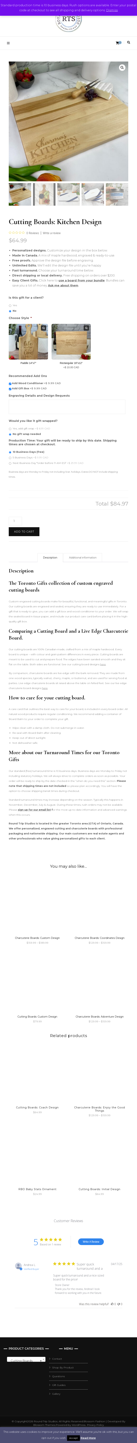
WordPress (78, 1425)
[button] (122, 67)
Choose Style (20, 318)
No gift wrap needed (27, 434)
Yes (15, 305)
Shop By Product (63, 1367)
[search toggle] (128, 42)
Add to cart (24, 531)
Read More (88, 1438)
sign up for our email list (34, 809)
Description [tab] (50, 557)
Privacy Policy (95, 1425)
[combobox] (26, 1359)
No (14, 310)
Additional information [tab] (83, 557)
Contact (57, 1358)
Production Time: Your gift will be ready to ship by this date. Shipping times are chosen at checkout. (63, 442)
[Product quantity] (15, 521)
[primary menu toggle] (9, 43)
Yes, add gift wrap (31, 428)
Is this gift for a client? (26, 297)
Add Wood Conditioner (36, 383)
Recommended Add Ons (28, 376)
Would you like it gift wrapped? (33, 421)
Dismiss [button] (112, 10)
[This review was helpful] (112, 1304)
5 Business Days (30, 457)
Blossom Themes (44, 1425)
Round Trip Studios (45, 1421)
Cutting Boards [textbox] (25, 1360)
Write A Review (91, 1241)
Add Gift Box (29, 388)
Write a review (52, 233)
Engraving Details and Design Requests (39, 395)
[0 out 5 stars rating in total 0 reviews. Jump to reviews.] (24, 233)
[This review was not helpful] (118, 1304)
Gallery (56, 1393)
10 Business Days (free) (28, 452)
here (103, 664)
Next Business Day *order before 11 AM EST (48, 463)
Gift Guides (58, 1385)
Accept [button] (73, 1438)
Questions (58, 1376)
